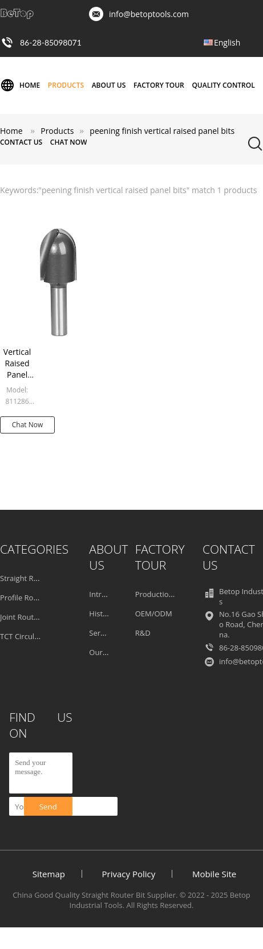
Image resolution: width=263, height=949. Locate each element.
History (101, 613)
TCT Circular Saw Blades (41, 636)
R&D (143, 633)
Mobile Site (214, 874)
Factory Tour (158, 85)
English (227, 42)
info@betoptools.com (149, 14)
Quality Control (223, 85)
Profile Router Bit (29, 597)
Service (101, 633)
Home (20, 85)
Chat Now (68, 142)
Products (66, 85)
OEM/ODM (153, 613)
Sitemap (49, 874)
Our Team (106, 652)
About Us (109, 85)
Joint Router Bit (26, 617)
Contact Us (21, 142)
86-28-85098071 (51, 42)
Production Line (162, 594)
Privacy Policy (129, 874)
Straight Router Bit (31, 578)
